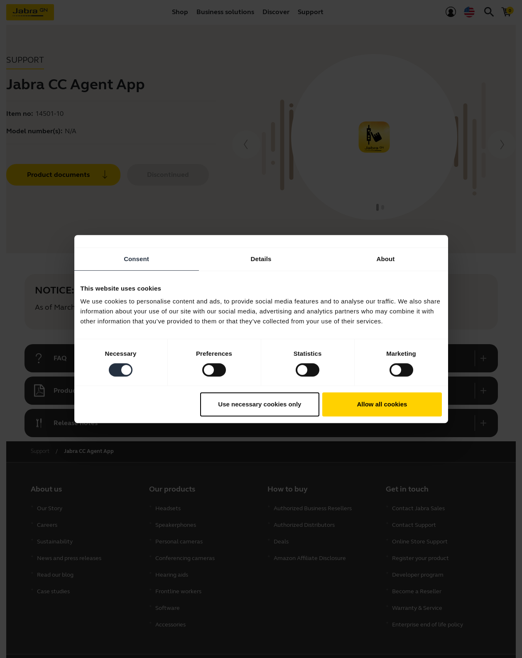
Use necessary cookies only (259, 404)
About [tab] (386, 258)
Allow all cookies (382, 404)
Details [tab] (261, 258)
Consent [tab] (136, 258)
